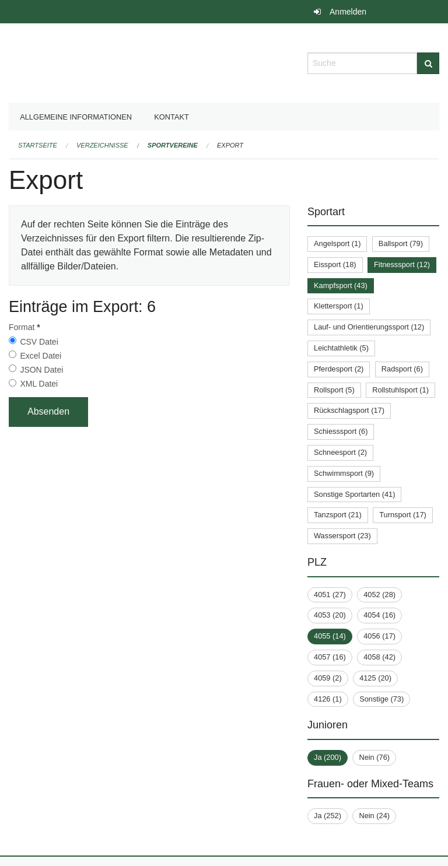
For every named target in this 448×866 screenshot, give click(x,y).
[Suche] (428, 63)
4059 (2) (328, 678)
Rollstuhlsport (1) (400, 389)
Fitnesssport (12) (402, 264)
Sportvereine (173, 145)
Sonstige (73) (381, 699)
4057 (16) (330, 657)
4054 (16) (379, 615)
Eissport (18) (335, 264)
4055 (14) (330, 636)
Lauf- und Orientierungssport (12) (369, 326)
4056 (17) (379, 636)
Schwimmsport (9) (344, 473)
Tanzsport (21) (338, 514)
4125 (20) (375, 678)
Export (230, 145)
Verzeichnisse (102, 145)
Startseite (37, 145)
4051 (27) (330, 594)
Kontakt (171, 117)
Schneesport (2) (340, 452)
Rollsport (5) (334, 389)
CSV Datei (39, 341)
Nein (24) (374, 815)
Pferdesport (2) (338, 368)
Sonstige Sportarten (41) (354, 494)
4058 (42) (379, 657)
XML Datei (39, 383)
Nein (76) (374, 757)
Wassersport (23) (342, 535)
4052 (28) (379, 594)
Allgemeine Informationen (76, 117)
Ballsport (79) (401, 243)
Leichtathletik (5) (341, 347)
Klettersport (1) (338, 305)
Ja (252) (327, 815)
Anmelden (348, 11)
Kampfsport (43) (341, 285)
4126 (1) (328, 699)
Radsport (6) (402, 368)
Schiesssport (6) (341, 431)
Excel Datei (40, 355)
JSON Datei (41, 369)
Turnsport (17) (402, 514)
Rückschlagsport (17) (349, 410)
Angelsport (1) (337, 243)
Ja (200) (327, 757)
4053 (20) (330, 615)
